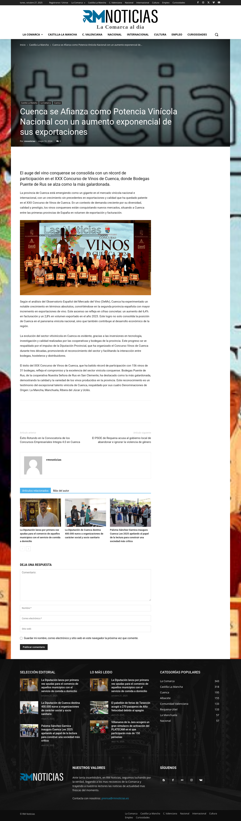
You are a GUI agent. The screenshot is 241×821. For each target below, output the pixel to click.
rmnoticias (29, 141)
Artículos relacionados (35, 490)
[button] (216, 34)
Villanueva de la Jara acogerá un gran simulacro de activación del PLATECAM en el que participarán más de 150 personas (130, 729)
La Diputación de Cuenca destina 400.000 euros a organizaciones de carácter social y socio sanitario (84, 533)
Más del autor (61, 490)
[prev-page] (22, 548)
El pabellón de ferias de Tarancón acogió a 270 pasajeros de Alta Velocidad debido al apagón (130, 706)
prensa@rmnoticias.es (115, 798)
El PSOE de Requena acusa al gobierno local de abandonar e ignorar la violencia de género (121, 440)
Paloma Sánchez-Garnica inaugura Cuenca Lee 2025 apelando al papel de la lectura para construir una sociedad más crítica (60, 733)
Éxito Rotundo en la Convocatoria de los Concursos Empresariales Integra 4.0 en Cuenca (50, 440)
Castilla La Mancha (39, 44)
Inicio (23, 44)
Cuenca (57, 103)
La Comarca (45, 103)
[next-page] (28, 548)
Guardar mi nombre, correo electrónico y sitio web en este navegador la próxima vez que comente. (81, 638)
